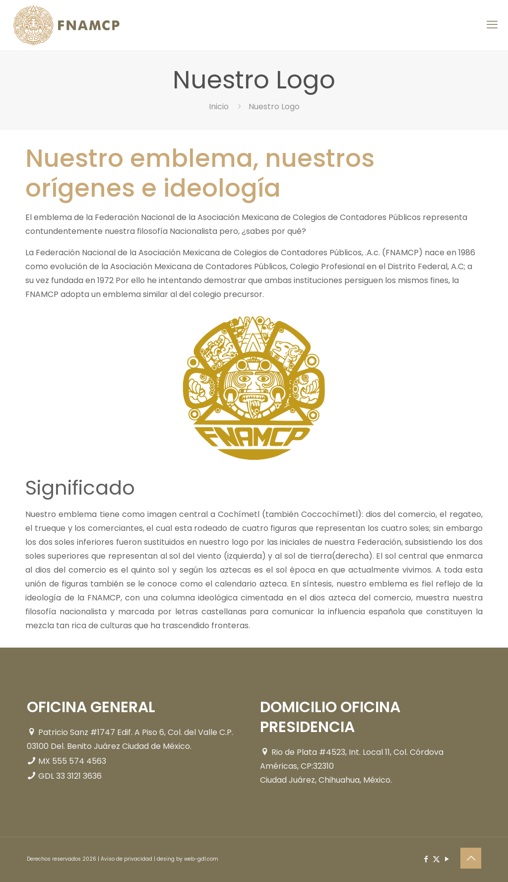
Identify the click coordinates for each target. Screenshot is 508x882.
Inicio (219, 106)
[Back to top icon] (470, 858)
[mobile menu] (492, 24)
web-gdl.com (201, 859)
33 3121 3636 (79, 776)
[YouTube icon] (446, 859)
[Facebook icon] (426, 859)
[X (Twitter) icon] (436, 859)
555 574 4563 (79, 761)
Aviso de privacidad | (129, 859)
